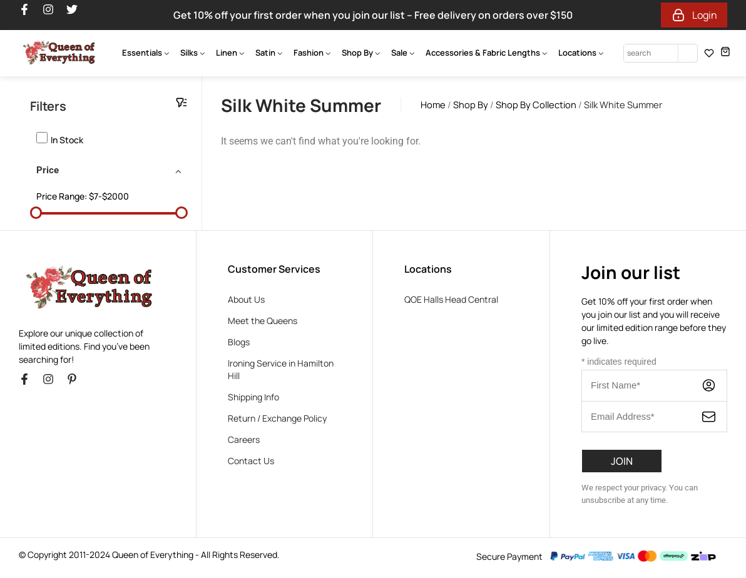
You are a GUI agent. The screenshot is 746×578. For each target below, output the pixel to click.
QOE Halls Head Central (451, 299)
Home (433, 104)
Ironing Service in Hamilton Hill (281, 369)
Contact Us (251, 461)
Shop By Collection (536, 104)
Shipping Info (253, 397)
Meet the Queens (262, 321)
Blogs (239, 342)
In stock (67, 140)
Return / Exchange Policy (277, 418)
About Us (246, 299)
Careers (244, 439)
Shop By (470, 104)
